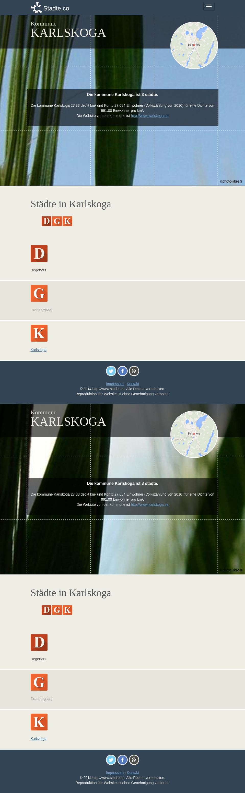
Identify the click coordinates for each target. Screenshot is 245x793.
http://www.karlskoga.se (149, 116)
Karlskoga (38, 350)
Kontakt (133, 384)
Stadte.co (56, 8)
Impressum (115, 384)
